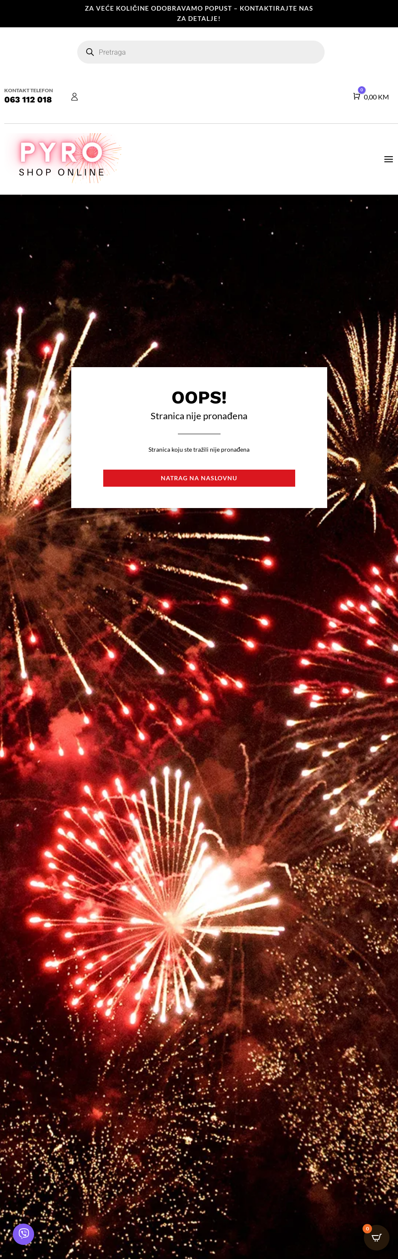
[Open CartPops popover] (376, 1237)
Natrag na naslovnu (199, 478)
